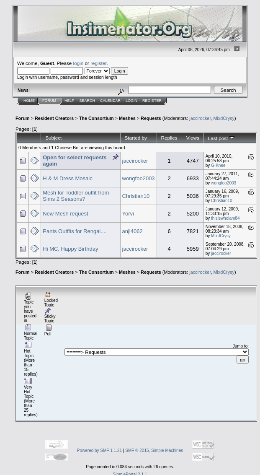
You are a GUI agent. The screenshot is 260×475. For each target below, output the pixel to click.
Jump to (240, 346)
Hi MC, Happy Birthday (70, 249)
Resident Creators (54, 118)
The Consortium (96, 118)
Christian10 (136, 196)
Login (131, 101)
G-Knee (218, 165)
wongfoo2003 (138, 178)
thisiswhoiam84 (225, 218)
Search (87, 101)
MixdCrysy (223, 118)
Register (152, 101)
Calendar (110, 101)
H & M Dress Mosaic (67, 178)
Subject (53, 137)
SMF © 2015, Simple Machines (154, 450)
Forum (49, 101)
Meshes (127, 118)
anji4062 (132, 231)
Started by (136, 137)
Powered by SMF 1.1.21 (99, 450)
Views (192, 137)
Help (69, 101)
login (78, 63)
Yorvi (128, 213)
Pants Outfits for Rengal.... (74, 231)
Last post (221, 138)
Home (29, 101)
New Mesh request (65, 213)
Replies (169, 137)
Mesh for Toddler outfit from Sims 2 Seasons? (76, 195)
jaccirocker (200, 118)
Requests (151, 118)
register (98, 63)
